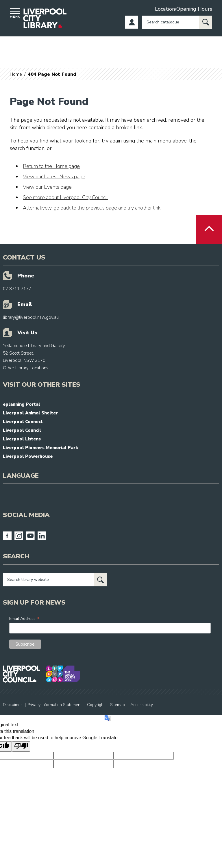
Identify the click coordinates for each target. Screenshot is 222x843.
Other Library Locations (25, 368)
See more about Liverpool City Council (65, 197)
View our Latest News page (54, 176)
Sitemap (117, 704)
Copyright (96, 704)
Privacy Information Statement (54, 704)
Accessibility (141, 704)
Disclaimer (12, 704)
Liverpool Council (22, 430)
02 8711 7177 (17, 289)
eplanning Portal (21, 404)
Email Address (24, 618)
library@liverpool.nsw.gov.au (31, 317)
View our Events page (47, 187)
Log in (131, 22)
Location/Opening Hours (183, 8)
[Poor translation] (21, 746)
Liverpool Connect (23, 422)
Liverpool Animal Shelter (30, 413)
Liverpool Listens (22, 439)
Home (16, 74)
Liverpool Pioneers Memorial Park (40, 448)
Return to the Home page (51, 166)
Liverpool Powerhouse (28, 456)
